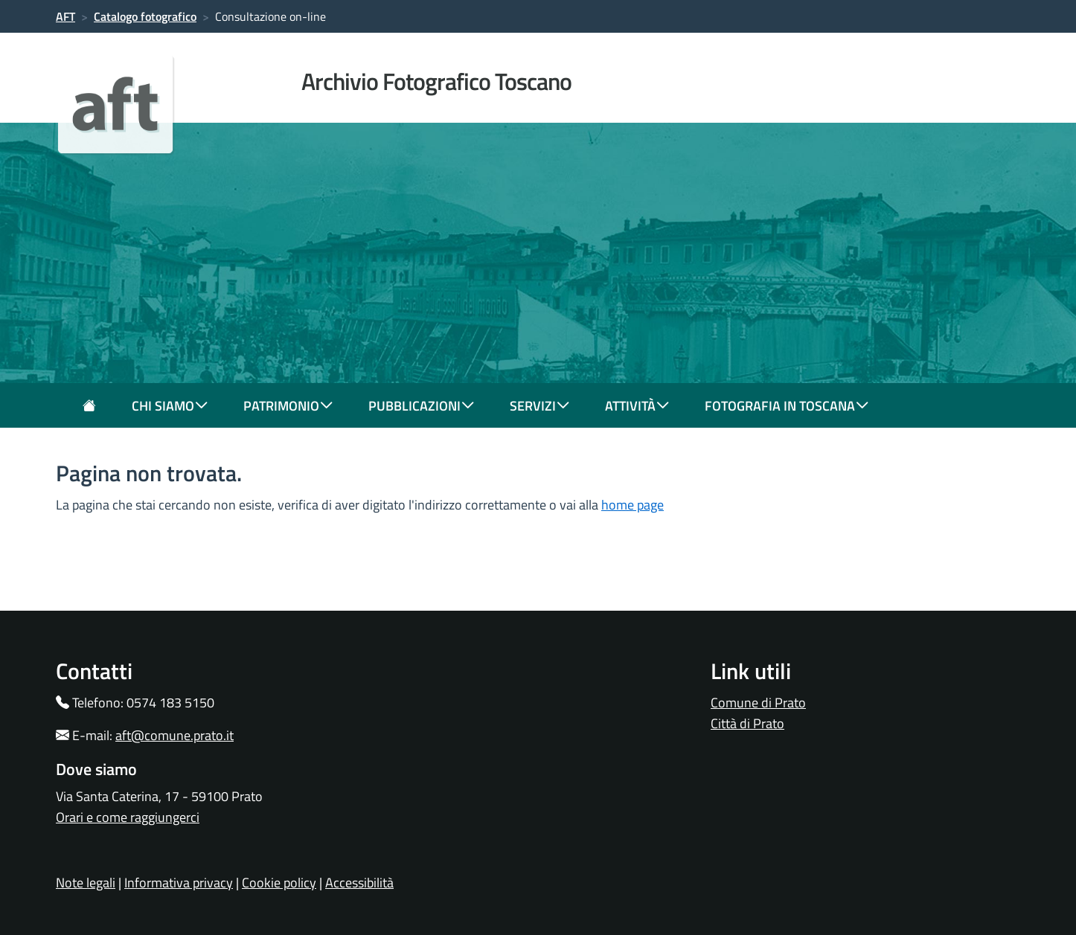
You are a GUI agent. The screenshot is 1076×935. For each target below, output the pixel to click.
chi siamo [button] (170, 406)
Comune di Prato (758, 703)
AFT (65, 16)
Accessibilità (359, 883)
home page (632, 505)
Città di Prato (747, 723)
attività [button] (637, 406)
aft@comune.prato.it (174, 735)
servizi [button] (539, 406)
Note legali (85, 883)
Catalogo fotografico (145, 16)
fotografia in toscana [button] (786, 406)
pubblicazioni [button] (421, 406)
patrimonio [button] (288, 406)
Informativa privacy (178, 883)
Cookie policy (279, 883)
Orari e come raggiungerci (127, 817)
